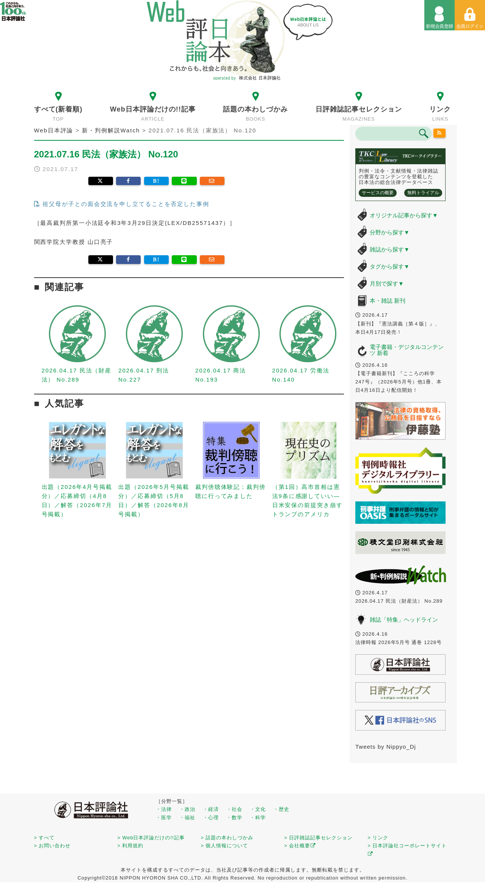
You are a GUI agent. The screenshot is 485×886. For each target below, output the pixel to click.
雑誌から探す (390, 249)
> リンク (378, 837)
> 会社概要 (300, 845)
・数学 (234, 817)
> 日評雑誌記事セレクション (318, 837)
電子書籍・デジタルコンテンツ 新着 (407, 350)
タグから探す (390, 266)
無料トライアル (423, 192)
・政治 (187, 809)
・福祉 (187, 817)
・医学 (164, 817)
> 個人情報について (224, 845)
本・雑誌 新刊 (387, 300)
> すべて (44, 837)
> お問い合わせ (52, 845)
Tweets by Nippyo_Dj (385, 746)
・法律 (164, 809)
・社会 (234, 809)
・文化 (258, 809)
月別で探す (387, 283)
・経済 (211, 809)
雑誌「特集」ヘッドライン (404, 619)
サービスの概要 (378, 192)
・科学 (258, 817)
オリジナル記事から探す (404, 215)
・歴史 (281, 809)
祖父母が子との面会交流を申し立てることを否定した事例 (121, 204)
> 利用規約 (131, 845)
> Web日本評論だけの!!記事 (151, 837)
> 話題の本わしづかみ (227, 837)
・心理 (211, 817)
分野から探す (390, 232)
